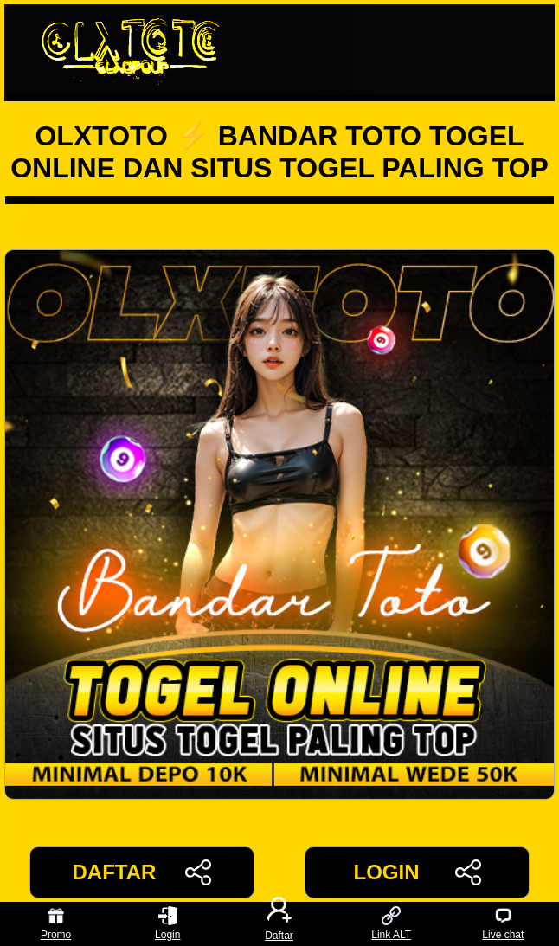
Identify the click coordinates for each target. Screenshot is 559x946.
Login (167, 924)
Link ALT (391, 924)
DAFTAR (142, 872)
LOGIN (416, 872)
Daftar (279, 924)
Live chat (503, 924)
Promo (56, 924)
